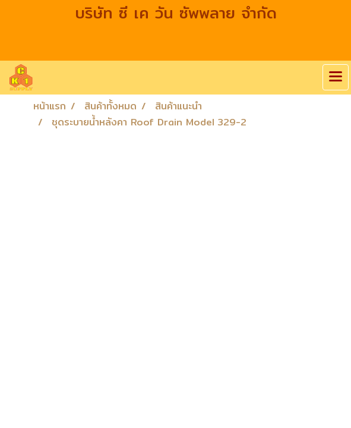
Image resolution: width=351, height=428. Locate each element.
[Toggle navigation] (335, 77)
